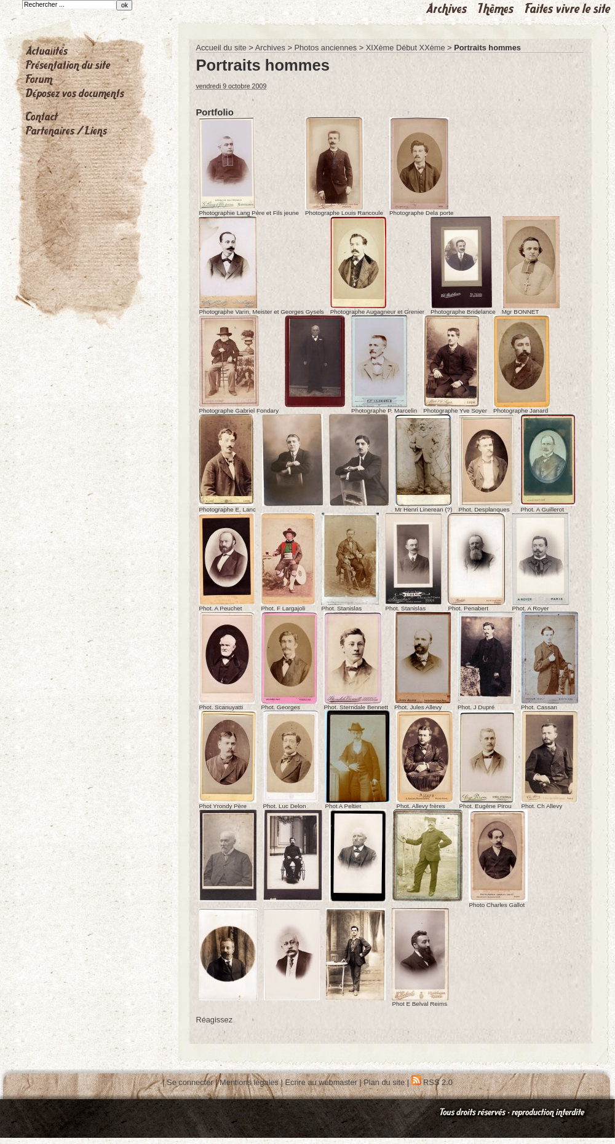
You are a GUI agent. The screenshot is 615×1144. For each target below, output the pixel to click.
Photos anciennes (325, 47)
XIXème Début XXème (405, 47)
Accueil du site (221, 47)
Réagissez (214, 1019)
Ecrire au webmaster (321, 1082)
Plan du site (384, 1082)
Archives (270, 47)
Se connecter (190, 1082)
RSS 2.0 (432, 1082)
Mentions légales (249, 1082)
